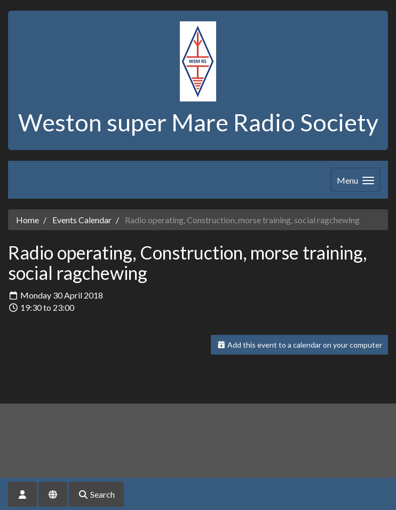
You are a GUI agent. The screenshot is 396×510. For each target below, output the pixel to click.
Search (96, 494)
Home (27, 220)
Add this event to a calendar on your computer (300, 344)
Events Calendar (82, 220)
